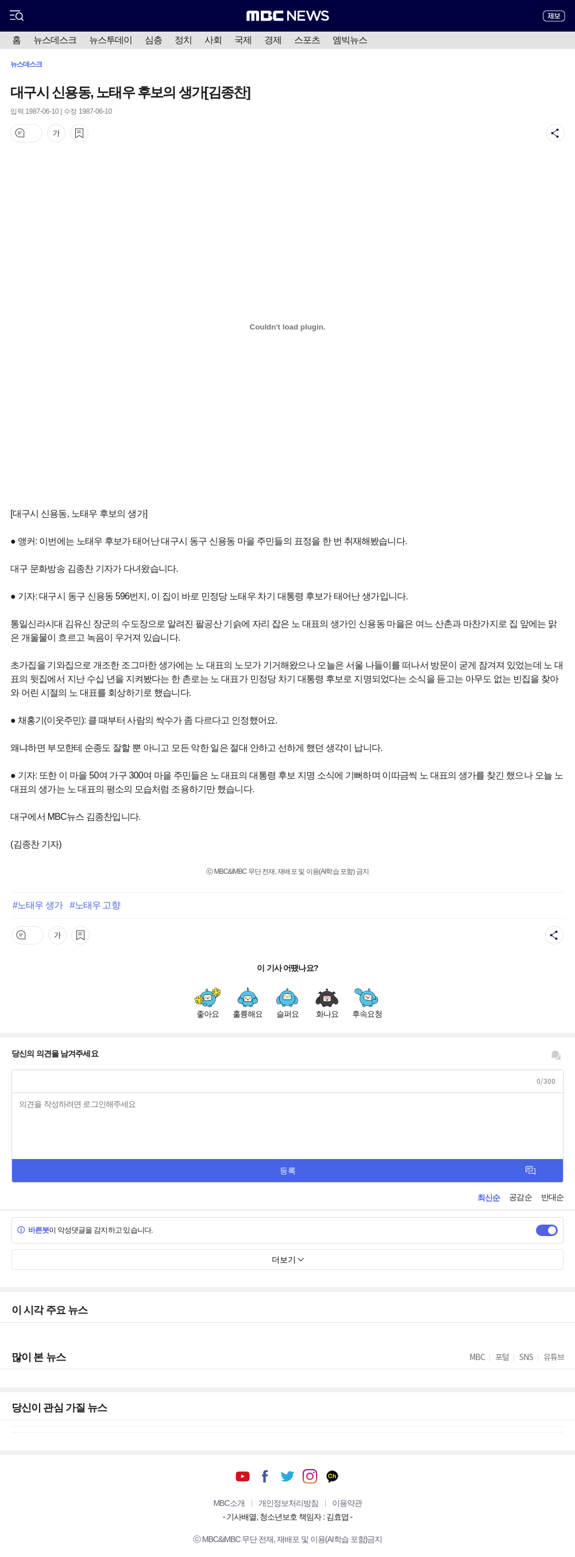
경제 (272, 40)
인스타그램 (310, 1476)
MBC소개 (228, 1503)
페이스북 (265, 1476)
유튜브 (242, 1476)
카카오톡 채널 (332, 1476)
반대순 (552, 1197)
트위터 (287, 1476)
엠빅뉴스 (350, 40)
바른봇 (33, 1230)
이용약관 (347, 1503)
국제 (243, 40)
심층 (153, 40)
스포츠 (307, 40)
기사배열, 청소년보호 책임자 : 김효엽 (287, 1516)
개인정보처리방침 (288, 1503)
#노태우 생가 (38, 905)
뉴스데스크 (54, 40)
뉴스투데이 (110, 40)
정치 (183, 40)
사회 (213, 40)
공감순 (520, 1197)
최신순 (488, 1197)
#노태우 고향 (95, 905)
